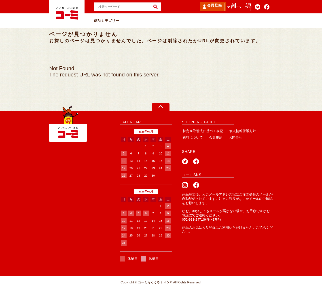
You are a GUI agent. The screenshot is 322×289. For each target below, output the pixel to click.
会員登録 (194, 6)
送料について (192, 137)
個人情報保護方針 (240, 131)
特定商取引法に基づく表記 (202, 131)
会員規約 (213, 137)
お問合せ (232, 137)
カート (240, 9)
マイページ (220, 9)
